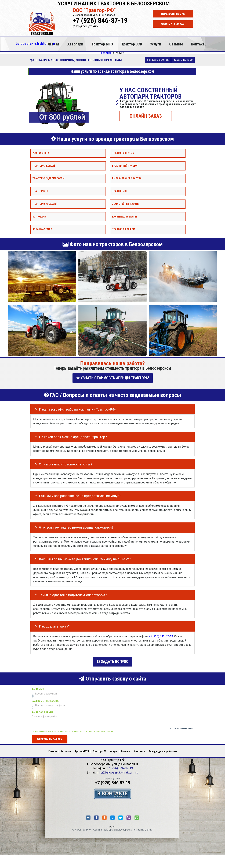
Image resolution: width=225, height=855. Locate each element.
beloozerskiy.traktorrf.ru (35, 43)
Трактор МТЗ (102, 44)
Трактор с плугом (123, 152)
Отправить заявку (49, 738)
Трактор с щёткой (43, 165)
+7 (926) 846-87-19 (100, 20)
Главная (52, 44)
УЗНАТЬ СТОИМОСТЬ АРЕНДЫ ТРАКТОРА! (112, 378)
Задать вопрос (183, 59)
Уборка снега (40, 152)
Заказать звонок (158, 59)
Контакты (199, 44)
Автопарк (75, 44)
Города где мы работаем (163, 750)
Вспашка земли (42, 229)
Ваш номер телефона (45, 700)
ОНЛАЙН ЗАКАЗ (146, 116)
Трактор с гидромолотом (48, 178)
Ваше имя (38, 688)
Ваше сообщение (42, 711)
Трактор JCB (131, 44)
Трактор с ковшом (123, 229)
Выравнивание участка (126, 178)
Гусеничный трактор (125, 165)
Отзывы (176, 44)
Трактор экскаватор (45, 203)
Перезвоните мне (173, 13)
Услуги (155, 44)
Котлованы (39, 216)
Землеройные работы (125, 203)
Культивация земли (124, 216)
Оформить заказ (172, 24)
